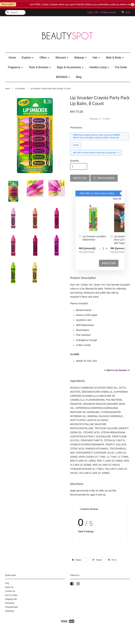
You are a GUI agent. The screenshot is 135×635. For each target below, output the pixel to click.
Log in (90, 12)
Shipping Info (11, 599)
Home (12, 57)
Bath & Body (115, 57)
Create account (108, 12)
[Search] (15, 12)
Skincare (62, 57)
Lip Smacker (20, 88)
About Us (9, 587)
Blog (78, 77)
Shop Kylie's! (11, 4)
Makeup (80, 57)
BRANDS (63, 77)
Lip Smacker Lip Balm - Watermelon (93, 238)
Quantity (74, 160)
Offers (44, 57)
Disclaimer (10, 603)
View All (117, 198)
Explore (28, 57)
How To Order (11, 595)
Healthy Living (99, 67)
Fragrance (15, 67)
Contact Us (10, 591)
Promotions (76, 127)
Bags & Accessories (70, 67)
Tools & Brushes (40, 67)
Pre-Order (121, 67)
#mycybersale (11, 607)
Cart (127, 12)
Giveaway (9, 611)
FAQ (7, 583)
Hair (96, 57)
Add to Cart (109, 263)
